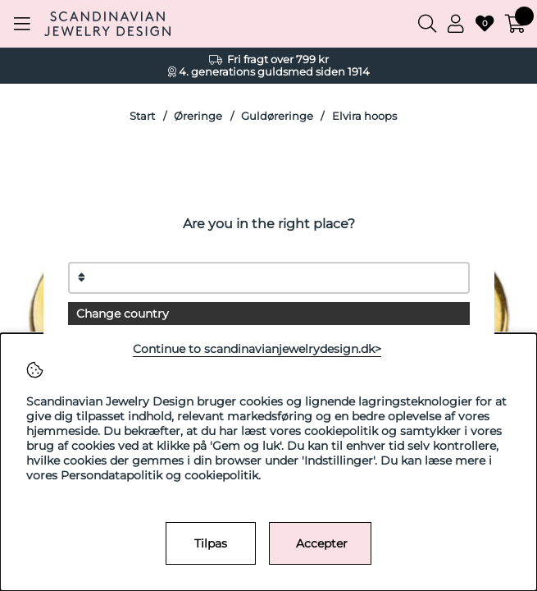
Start (142, 116)
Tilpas (210, 543)
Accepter (322, 543)
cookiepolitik (221, 475)
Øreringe (198, 116)
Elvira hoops (364, 116)
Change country (122, 313)
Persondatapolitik (111, 475)
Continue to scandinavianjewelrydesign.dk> (257, 348)
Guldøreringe (277, 116)
